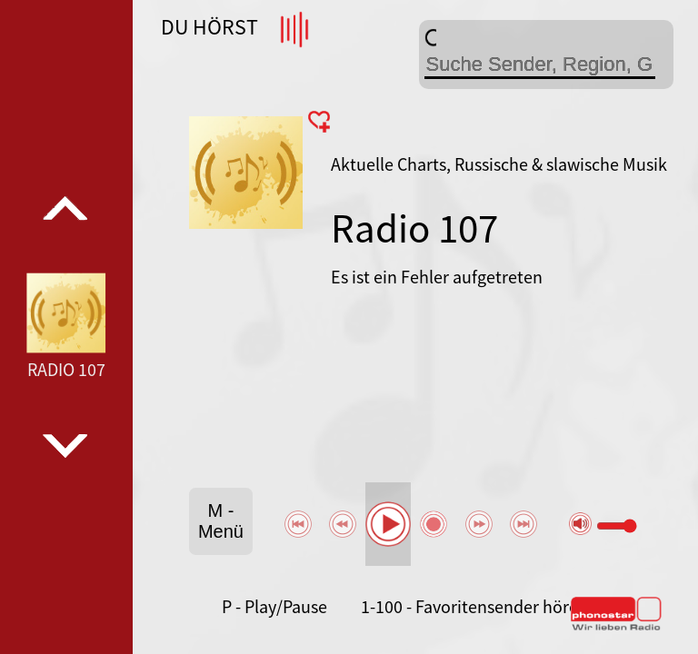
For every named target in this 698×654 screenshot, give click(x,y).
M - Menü (221, 520)
